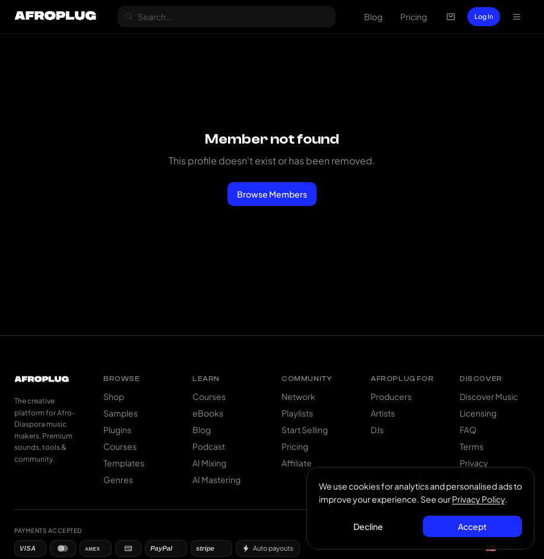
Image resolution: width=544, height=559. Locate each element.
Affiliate (297, 463)
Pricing (413, 16)
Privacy (474, 463)
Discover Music (489, 396)
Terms (471, 446)
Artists (383, 413)
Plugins (117, 429)
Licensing (478, 413)
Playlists (297, 413)
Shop (113, 396)
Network (298, 396)
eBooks (207, 413)
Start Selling (305, 429)
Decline (369, 526)
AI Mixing (209, 463)
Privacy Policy (478, 499)
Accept (472, 526)
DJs (377, 429)
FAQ (468, 429)
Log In (484, 16)
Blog (373, 16)
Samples (120, 413)
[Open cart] (451, 17)
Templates (123, 463)
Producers (391, 396)
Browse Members (272, 194)
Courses (120, 446)
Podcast (208, 446)
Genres (118, 479)
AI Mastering (216, 479)
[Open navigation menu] (517, 17)
